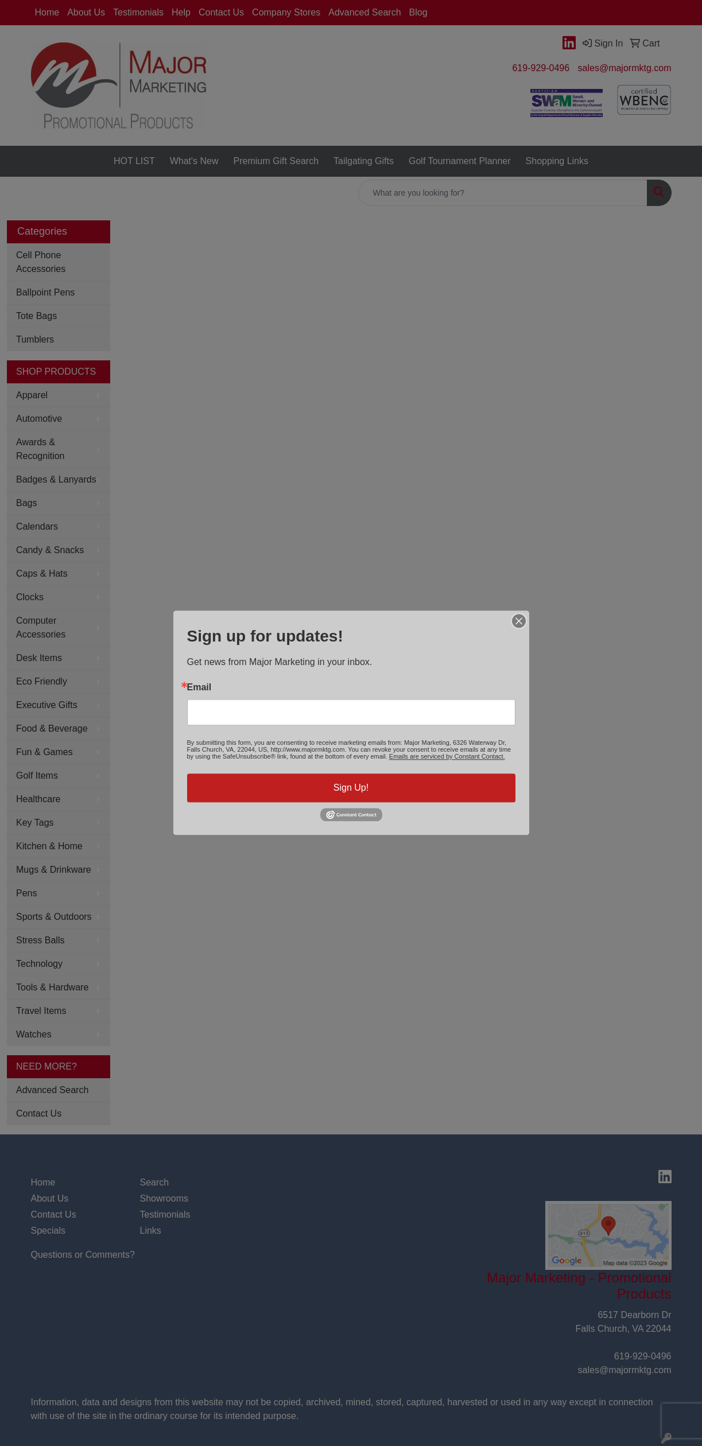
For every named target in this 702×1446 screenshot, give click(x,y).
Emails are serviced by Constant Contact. (447, 756)
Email (199, 687)
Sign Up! (351, 787)
